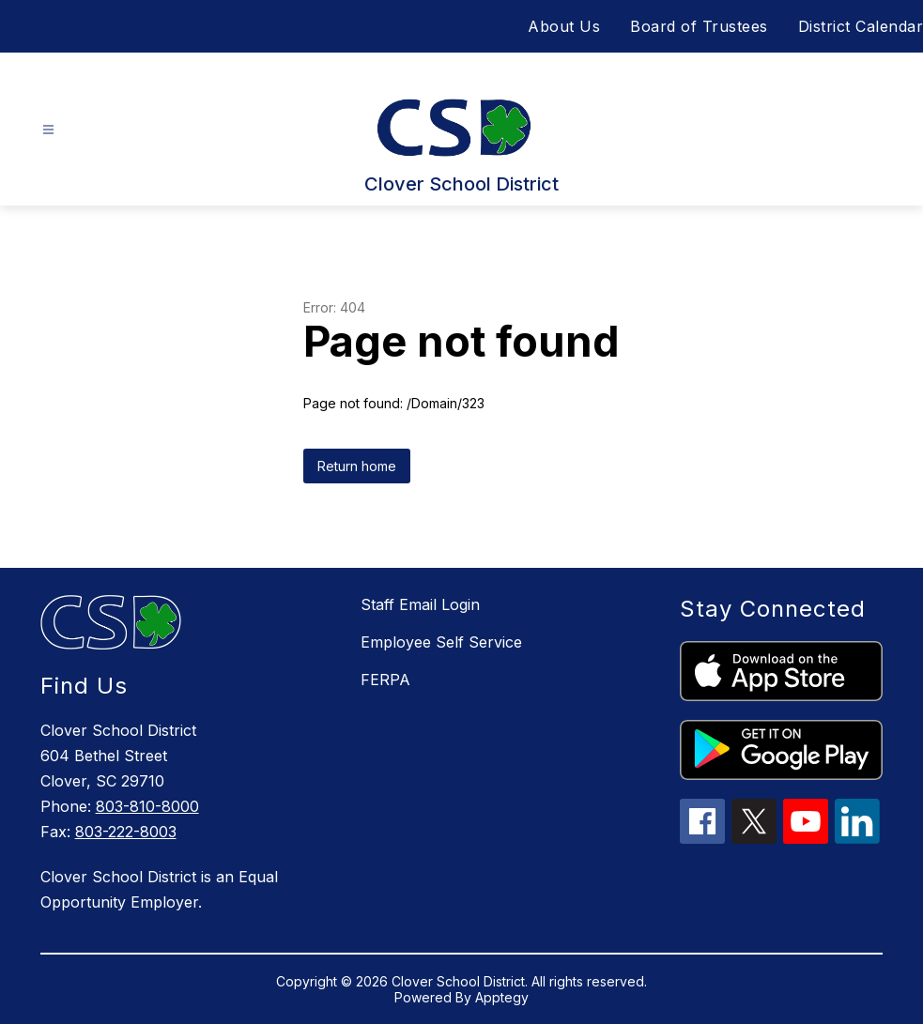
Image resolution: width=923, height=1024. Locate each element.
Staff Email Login (420, 604)
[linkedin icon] (857, 838)
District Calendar (861, 26)
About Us (564, 26)
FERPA (385, 679)
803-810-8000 (147, 806)
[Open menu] (48, 130)
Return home (356, 466)
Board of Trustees (699, 26)
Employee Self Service (441, 642)
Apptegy (502, 997)
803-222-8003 (126, 831)
